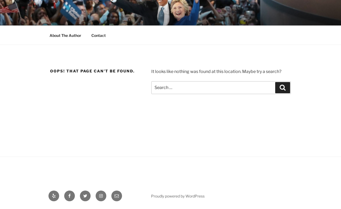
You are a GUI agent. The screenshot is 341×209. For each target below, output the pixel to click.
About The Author (65, 35)
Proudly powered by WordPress (178, 196)
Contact (98, 35)
